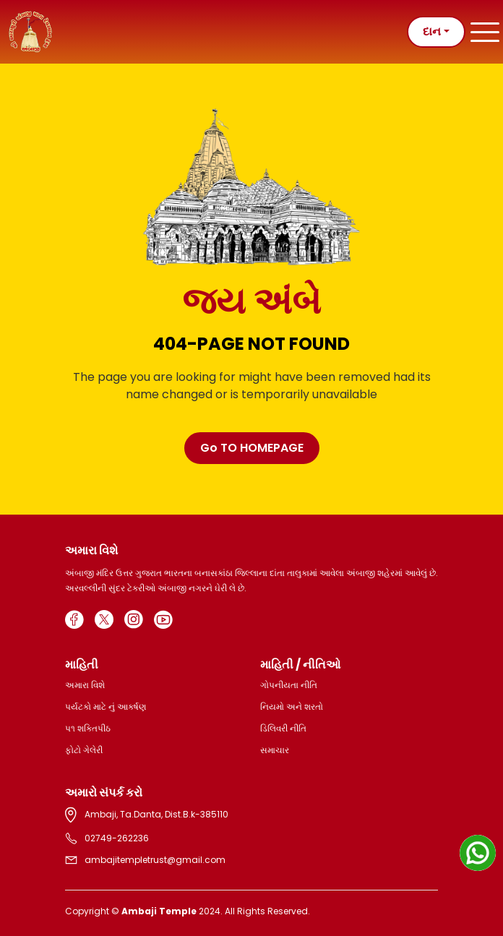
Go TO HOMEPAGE (252, 447)
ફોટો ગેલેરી (84, 750)
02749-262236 (107, 838)
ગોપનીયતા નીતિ (288, 685)
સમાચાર (274, 750)
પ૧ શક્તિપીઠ (88, 728)
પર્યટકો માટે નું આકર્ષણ (105, 706)
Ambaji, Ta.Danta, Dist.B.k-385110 (146, 815)
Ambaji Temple (159, 911)
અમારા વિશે (85, 685)
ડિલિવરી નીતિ (283, 728)
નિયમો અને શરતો (291, 706)
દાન (432, 31)
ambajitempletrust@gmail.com (145, 860)
